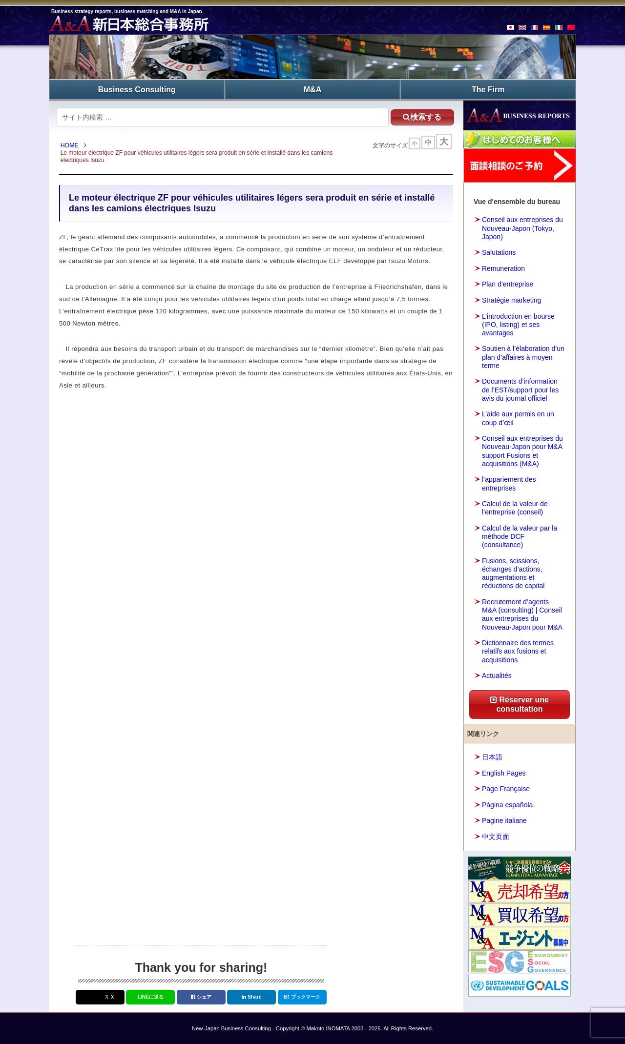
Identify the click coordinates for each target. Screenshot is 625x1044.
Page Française (506, 788)
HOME (71, 145)
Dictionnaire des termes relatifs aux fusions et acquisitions (518, 650)
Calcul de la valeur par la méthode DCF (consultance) (519, 536)
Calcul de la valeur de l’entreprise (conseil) (515, 507)
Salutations (499, 252)
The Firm (488, 89)
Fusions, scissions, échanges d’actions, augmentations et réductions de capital (513, 573)
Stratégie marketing (511, 300)
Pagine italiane (504, 820)
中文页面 (495, 836)
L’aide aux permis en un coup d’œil (518, 418)
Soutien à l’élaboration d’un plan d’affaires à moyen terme (523, 357)
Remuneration (503, 268)
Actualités (497, 675)
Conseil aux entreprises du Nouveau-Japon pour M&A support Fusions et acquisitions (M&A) (522, 450)
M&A (312, 89)
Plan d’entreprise (507, 284)
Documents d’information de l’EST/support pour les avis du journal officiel (520, 389)
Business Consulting (137, 89)
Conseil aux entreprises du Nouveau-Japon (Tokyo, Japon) (522, 228)
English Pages (504, 773)
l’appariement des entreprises (509, 483)
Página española (507, 804)
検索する (419, 116)
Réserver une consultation (519, 704)
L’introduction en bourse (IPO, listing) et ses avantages (518, 324)
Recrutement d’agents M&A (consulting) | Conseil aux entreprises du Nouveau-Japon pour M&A (522, 614)
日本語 (492, 756)
